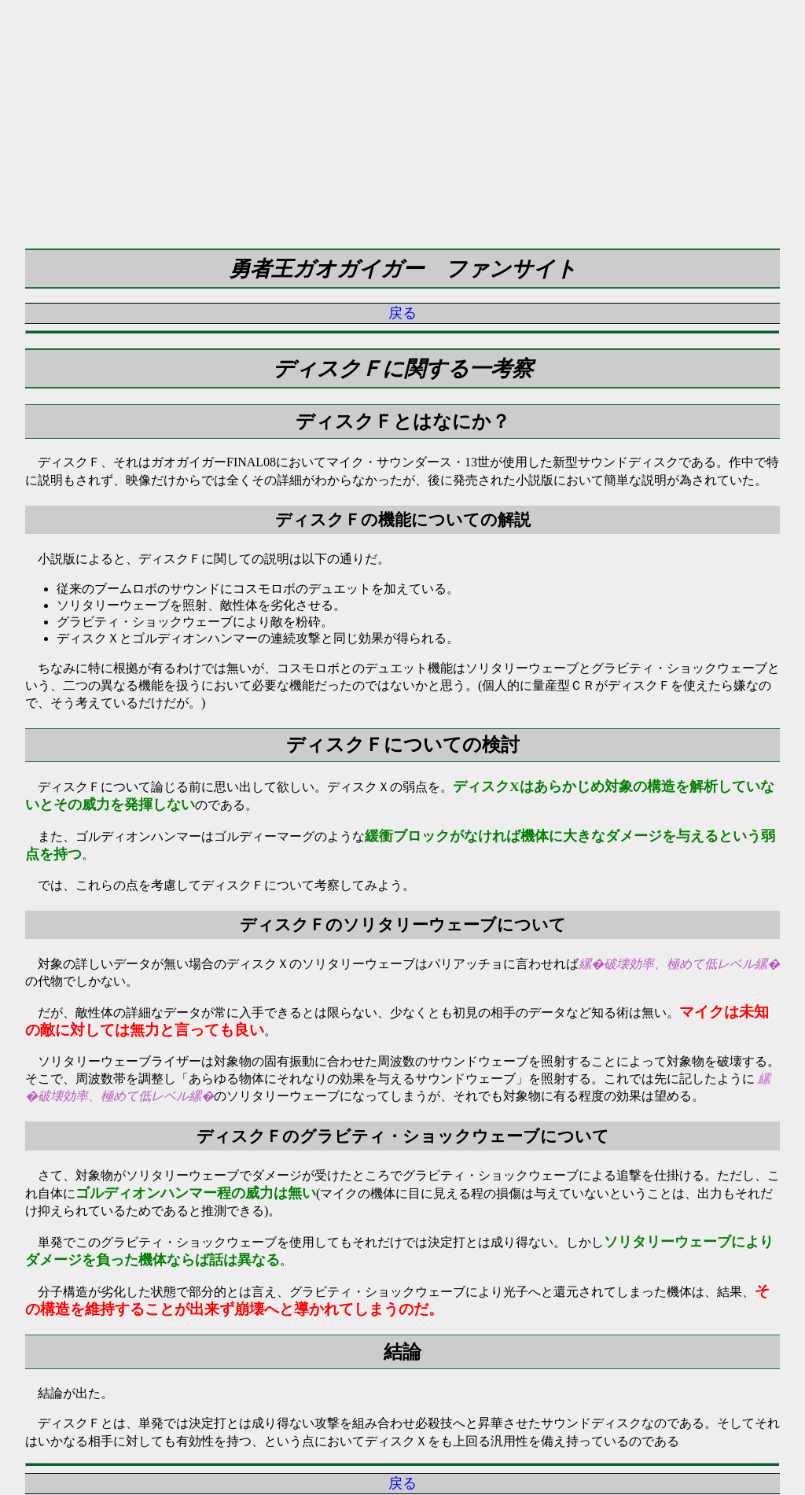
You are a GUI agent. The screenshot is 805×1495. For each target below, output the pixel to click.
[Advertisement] (402, 110)
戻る (402, 313)
